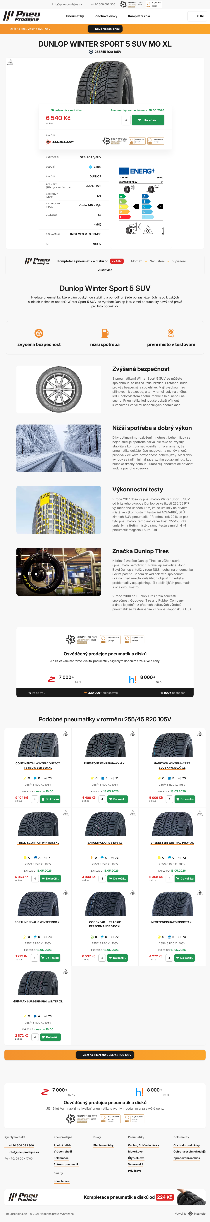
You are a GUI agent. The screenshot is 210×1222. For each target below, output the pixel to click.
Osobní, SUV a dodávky (143, 1144)
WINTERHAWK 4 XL (104, 763)
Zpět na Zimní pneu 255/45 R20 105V (105, 1055)
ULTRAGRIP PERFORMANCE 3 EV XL (105, 924)
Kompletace (61, 1180)
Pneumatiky (75, 16)
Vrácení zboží (62, 1151)
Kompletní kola (139, 16)
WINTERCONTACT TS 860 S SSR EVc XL (38, 765)
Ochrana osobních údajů (189, 1151)
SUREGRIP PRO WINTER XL (38, 1001)
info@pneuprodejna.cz (67, 4)
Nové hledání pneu (105, 28)
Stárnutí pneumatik (66, 1163)
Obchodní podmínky (186, 1144)
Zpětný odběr (62, 1144)
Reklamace (60, 1157)
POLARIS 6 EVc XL (105, 842)
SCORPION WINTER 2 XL (38, 842)
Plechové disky (105, 16)
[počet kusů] (125, 120)
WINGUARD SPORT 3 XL (172, 922)
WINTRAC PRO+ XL (172, 842)
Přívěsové (134, 1170)
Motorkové (134, 1151)
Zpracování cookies (186, 1157)
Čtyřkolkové (135, 1157)
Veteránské (135, 1163)
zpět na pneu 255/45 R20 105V (28, 28)
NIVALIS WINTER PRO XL (38, 922)
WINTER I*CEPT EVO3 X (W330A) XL (172, 765)
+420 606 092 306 (22, 1144)
